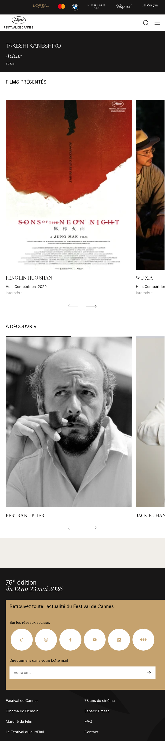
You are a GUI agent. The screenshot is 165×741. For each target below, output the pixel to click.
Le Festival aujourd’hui (25, 732)
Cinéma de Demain (22, 711)
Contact (92, 732)
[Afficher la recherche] (146, 23)
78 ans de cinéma (100, 701)
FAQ (88, 721)
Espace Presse (97, 711)
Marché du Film (19, 721)
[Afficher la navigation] (157, 23)
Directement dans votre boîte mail (38, 660)
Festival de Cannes (22, 701)
